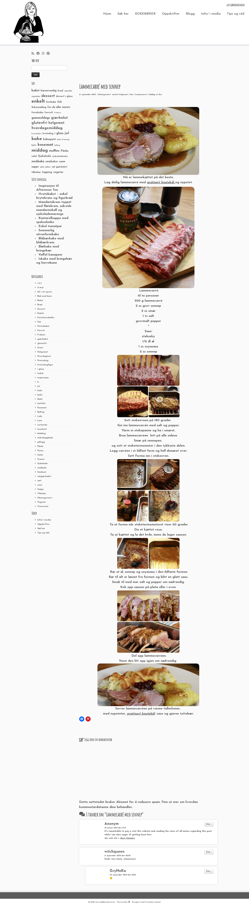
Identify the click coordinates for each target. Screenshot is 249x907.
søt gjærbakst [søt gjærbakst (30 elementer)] (59, 167)
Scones (41, 459)
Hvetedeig (42, 360)
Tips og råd (235, 13)
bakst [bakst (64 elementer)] (35, 90)
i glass (40, 369)
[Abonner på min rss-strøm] (33, 53)
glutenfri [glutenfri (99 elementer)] (39, 123)
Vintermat (42, 506)
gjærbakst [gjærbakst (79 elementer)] (59, 118)
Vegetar (41, 502)
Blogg (190, 13)
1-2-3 (39, 283)
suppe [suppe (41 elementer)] (35, 167)
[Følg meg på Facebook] (39, 53)
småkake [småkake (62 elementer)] (37, 161)
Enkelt (40, 313)
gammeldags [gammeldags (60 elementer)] (40, 118)
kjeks (39, 395)
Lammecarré (141, 95)
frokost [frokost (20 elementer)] (57, 113)
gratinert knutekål (161, 182)
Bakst (40, 300)
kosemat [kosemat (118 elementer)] (45, 145)
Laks (39, 416)
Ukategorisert (44, 498)
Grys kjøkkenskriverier (105, 902)
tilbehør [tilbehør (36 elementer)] (36, 172)
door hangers (127, 838)
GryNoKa (118, 871)
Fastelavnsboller (46, 318)
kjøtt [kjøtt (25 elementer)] (33, 145)
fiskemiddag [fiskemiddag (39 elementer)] (38, 107)
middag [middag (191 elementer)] (39, 150)
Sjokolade (42, 463)
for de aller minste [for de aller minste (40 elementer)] (58, 107)
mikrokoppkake (45, 438)
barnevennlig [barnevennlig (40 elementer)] (48, 90)
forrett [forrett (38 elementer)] (49, 112)
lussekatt (42, 429)
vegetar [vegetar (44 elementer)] (58, 172)
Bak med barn (44, 296)
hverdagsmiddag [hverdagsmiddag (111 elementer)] (46, 128)
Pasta (40, 451)
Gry (160, 95)
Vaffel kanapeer (50, 254)
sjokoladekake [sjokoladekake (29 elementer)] (60, 156)
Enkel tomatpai (50, 226)
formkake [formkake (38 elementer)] (37, 112)
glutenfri (42, 343)
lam (132, 95)
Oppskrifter (171, 13)
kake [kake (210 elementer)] (36, 139)
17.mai (40, 288)
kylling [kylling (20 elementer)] (57, 145)
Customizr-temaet (153, 902)
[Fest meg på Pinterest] (49, 53)
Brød (39, 305)
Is (38, 382)
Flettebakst (43, 326)
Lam (39, 421)
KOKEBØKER (145, 13)
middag (152, 95)
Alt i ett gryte (44, 292)
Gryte (40, 348)
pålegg (41, 442)
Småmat (41, 472)
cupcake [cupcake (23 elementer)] (68, 91)
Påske (40, 446)
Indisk (40, 373)
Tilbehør (41, 494)
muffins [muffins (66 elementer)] (54, 150)
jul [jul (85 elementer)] (67, 133)
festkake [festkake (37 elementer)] (51, 102)
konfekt (41, 403)
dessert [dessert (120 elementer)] (48, 96)
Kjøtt (40, 399)
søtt (39, 481)
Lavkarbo (42, 425)
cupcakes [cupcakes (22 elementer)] (35, 96)
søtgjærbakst (44, 476)
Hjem (107, 13)
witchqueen (114, 852)
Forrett (41, 330)
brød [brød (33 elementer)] (60, 91)
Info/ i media (211, 13)
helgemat (123, 95)
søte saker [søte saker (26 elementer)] (45, 167)
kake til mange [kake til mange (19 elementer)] (63, 139)
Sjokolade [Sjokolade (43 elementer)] (44, 156)
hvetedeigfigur (45, 365)
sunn (39, 485)
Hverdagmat (44, 356)
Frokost (41, 335)
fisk (39, 322)
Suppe (40, 489)
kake (39, 391)
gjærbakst (42, 339)
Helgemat (42, 352)
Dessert (41, 309)
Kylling (40, 412)
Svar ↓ (209, 824)
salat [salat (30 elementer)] (34, 156)
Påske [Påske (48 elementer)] (65, 151)
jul (38, 386)
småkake (42, 468)
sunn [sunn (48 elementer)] (62, 161)
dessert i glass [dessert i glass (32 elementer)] (64, 96)
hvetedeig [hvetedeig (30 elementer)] (48, 133)
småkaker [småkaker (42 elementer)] (51, 161)
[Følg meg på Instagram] (44, 53)
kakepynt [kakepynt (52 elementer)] (49, 139)
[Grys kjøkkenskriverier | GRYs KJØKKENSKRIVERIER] (28, 22)
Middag (41, 433)
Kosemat (42, 408)
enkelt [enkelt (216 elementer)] (38, 101)
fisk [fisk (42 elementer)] (59, 102)
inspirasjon (43, 378)
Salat (40, 455)
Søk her (123, 13)
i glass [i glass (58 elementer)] (59, 133)
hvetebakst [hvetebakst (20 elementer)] (36, 134)
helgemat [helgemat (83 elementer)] (56, 123)
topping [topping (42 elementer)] (47, 172)
